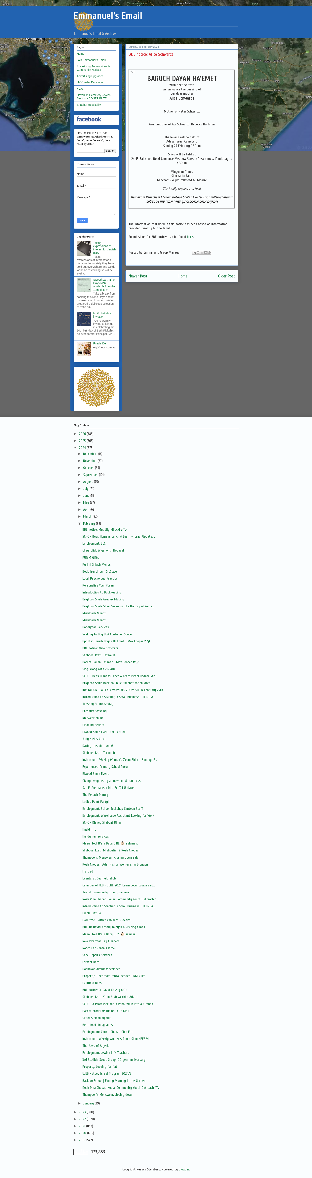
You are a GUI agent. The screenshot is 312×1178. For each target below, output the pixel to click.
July (86, 489)
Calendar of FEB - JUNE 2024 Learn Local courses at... (118, 885)
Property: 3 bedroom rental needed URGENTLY (113, 976)
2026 (83, 434)
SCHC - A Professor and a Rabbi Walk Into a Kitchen (117, 1004)
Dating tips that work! (97, 746)
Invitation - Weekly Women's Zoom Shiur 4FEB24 (115, 1039)
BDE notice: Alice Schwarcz (100, 648)
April (86, 509)
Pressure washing (94, 711)
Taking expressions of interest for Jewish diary (104, 247)
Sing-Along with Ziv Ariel (99, 669)
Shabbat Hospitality (89, 104)
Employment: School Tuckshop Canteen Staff (112, 809)
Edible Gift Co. (91, 913)
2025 (83, 441)
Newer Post (138, 276)
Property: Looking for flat (99, 1067)
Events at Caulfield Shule (99, 878)
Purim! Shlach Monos (96, 564)
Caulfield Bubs (92, 983)
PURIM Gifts (90, 558)
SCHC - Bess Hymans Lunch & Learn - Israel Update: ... (118, 536)
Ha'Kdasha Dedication (90, 82)
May (86, 502)
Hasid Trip (89, 829)
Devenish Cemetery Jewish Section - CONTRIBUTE (94, 96)
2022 (83, 1119)
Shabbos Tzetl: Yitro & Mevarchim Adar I (109, 997)
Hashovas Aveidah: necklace (101, 969)
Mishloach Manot (94, 613)
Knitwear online (92, 718)
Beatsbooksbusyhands (97, 1025)
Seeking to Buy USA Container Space (107, 634)
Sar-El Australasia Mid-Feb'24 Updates (108, 788)
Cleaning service (93, 725)
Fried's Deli (100, 343)
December (90, 454)
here (190, 237)
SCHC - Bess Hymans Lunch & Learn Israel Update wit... (119, 676)
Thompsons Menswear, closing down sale (110, 857)
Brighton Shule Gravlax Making (103, 599)
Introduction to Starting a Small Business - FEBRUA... (118, 697)
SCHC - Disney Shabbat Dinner (102, 822)
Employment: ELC (93, 543)
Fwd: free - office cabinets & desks (106, 920)
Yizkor (80, 88)
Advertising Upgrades (90, 76)
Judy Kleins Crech (94, 739)
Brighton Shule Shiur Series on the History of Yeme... (118, 606)
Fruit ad (87, 871)
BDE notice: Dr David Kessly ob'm (104, 990)
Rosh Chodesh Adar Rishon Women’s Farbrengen (115, 864)
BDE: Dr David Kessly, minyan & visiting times (113, 927)
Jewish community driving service (105, 892)
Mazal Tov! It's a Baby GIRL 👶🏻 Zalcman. (110, 843)
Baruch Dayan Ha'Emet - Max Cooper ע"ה (110, 662)
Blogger (184, 1169)
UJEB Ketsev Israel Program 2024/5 (106, 1073)
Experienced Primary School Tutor (105, 767)
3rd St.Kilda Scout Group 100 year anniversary (113, 1060)
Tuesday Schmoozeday (97, 704)
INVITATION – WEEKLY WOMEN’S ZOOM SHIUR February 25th (122, 690)
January (89, 1103)
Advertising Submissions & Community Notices (93, 68)
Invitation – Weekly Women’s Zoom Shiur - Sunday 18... (119, 760)
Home (182, 276)
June (86, 495)
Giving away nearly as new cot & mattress (111, 781)
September (91, 475)
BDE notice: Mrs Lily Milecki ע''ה (104, 529)
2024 (83, 448)
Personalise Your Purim (98, 585)
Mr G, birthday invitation (102, 315)
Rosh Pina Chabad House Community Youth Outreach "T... (120, 899)
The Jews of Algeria (95, 1046)
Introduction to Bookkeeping (101, 592)
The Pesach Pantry (95, 795)
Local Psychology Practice (100, 578)
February (89, 524)
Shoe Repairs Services (97, 955)
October (89, 468)
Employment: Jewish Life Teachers (105, 1053)
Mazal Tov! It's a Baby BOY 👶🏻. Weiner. (109, 934)
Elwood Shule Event (95, 774)
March (88, 516)
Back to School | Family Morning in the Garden (113, 1081)
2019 (82, 1140)
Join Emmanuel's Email (91, 60)
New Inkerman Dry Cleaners (101, 941)
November (90, 461)
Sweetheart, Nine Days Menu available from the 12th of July (104, 284)
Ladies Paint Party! (95, 802)
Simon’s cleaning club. (97, 1018)
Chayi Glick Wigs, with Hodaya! (103, 550)
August (88, 482)
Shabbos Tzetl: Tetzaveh (99, 655)
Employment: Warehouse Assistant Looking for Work (118, 815)
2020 (83, 1133)
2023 (83, 1112)
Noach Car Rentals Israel (99, 948)
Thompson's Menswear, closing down (107, 1095)
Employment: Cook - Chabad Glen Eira (107, 1032)
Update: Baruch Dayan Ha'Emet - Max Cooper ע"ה (116, 641)
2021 (82, 1126)
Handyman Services (95, 627)
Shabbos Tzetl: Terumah (98, 753)
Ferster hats (90, 962)
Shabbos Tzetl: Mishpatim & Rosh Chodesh (111, 850)
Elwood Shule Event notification (104, 732)
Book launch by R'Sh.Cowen (100, 571)
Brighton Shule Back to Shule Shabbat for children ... (117, 683)
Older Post (226, 276)
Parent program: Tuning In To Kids (105, 1011)
